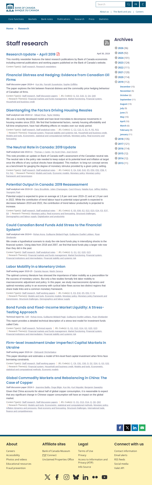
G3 (77, 96)
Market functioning (76, 99)
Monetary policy (79, 136)
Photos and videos (16, 459)
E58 (102, 170)
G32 (82, 96)
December (125, 86)
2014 (120, 158)
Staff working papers (45, 293)
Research (79, 19)
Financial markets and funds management (47, 99)
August (123, 104)
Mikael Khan (40, 115)
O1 (77, 402)
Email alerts (120, 455)
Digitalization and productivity (51, 216)
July (122, 108)
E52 (97, 170)
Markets (32, 19)
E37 (106, 210)
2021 (120, 72)
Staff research (28, 66)
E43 (84, 170)
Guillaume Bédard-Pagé (57, 234)
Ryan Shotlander (100, 317)
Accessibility (13, 455)
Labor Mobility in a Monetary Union (35, 266)
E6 (7, 213)
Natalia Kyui (87, 189)
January (124, 134)
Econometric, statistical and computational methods (47, 136)
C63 (84, 363)
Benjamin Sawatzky (93, 387)
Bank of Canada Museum (56, 451)
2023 (120, 62)
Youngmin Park (13, 192)
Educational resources (18, 463)
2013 (120, 163)
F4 (7, 173)
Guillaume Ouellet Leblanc (81, 234)
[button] (120, 427)
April (122, 121)
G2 (79, 252)
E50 (92, 170)
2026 (120, 48)
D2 (91, 363)
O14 (87, 402)
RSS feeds (119, 459)
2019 (120, 82)
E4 (74, 170)
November (125, 90)
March (123, 125)
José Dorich (71, 152)
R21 (97, 130)
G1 (75, 252)
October (124, 95)
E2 (86, 130)
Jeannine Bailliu (42, 387)
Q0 (94, 402)
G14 (81, 328)
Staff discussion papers (47, 96)
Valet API (119, 468)
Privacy (82, 455)
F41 (11, 173)
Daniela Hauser (41, 271)
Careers (140, 11)
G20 (84, 252)
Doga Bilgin (56, 387)
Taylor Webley (53, 115)
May (122, 116)
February (124, 130)
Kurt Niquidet (77, 387)
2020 (120, 77)
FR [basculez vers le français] (135, 4)
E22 (88, 210)
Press (91, 19)
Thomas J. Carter (42, 152)
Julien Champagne (59, 189)
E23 (92, 210)
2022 (120, 67)
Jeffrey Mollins (100, 189)
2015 (120, 153)
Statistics (104, 19)
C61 (79, 363)
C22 (79, 130)
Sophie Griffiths (70, 84)
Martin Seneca (56, 271)
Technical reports (44, 328)
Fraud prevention (16, 468)
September (125, 99)
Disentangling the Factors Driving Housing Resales (49, 110)
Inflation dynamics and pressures (21, 408)
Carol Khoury (75, 189)
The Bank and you (122, 11)
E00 (79, 210)
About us (104, 11)
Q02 (99, 402)
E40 (79, 170)
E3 (101, 210)
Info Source (84, 467)
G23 (89, 252)
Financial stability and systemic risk (61, 133)
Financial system (94, 99)
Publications (63, 19)
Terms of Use (85, 451)
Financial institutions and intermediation (24, 258)
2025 (120, 53)
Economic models (61, 173)
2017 (120, 143)
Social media (121, 463)
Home (9, 28)
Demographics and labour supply (21, 216)
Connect (49, 455)
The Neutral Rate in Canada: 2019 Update (41, 147)
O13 (82, 402)
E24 (97, 210)
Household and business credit (20, 102)
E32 (79, 293)
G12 (76, 328)
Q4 (89, 96)
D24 (96, 363)
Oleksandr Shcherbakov (45, 352)
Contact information (125, 451)
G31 (107, 363)
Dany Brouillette (41, 189)
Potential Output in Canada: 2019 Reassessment (47, 184)
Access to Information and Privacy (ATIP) (93, 461)
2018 (120, 139)
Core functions (16, 19)
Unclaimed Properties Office (58, 459)
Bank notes (47, 19)
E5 (88, 170)
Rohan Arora (39, 234)
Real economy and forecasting (61, 213)
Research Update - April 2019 (30, 54)
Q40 (94, 96)
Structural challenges (85, 213)
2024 (120, 58)
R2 (92, 130)
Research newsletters (46, 66)
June (122, 112)
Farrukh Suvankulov (53, 84)
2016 (120, 148)
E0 (74, 210)
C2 (75, 130)
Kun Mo (39, 84)
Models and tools (14, 136)
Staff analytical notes (45, 130)
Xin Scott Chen (58, 152)
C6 (74, 363)
